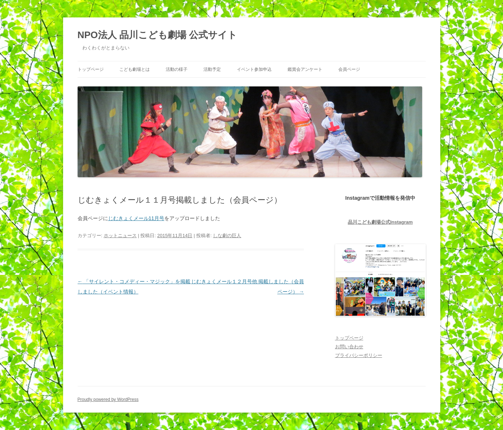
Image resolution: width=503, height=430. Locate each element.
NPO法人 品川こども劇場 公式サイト (158, 34)
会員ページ (349, 69)
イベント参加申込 (254, 69)
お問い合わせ (349, 346)
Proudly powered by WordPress (108, 399)
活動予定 (212, 69)
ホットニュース (120, 235)
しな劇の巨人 (227, 235)
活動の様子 (176, 69)
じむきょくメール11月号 (136, 218)
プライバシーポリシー (358, 355)
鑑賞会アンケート (305, 69)
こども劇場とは (134, 69)
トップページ (91, 69)
